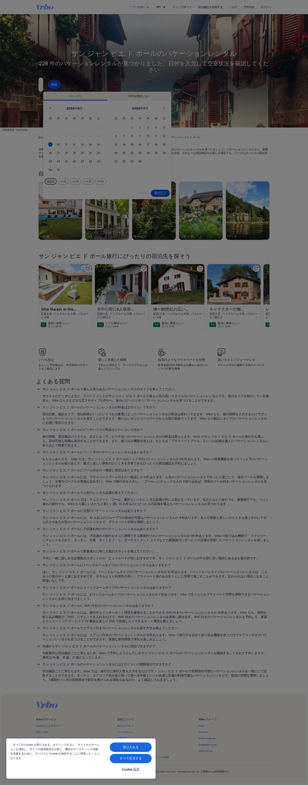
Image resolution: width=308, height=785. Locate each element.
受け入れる (131, 747)
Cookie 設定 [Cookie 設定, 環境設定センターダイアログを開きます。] (130, 769)
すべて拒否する (131, 758)
